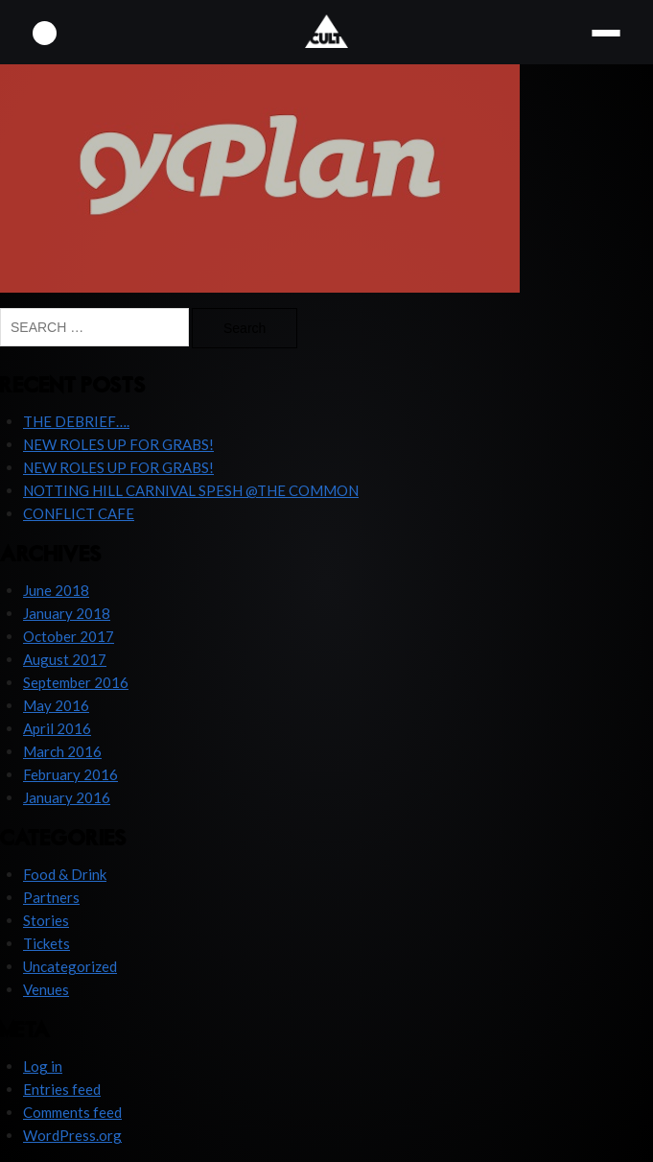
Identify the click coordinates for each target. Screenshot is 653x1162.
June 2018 (56, 590)
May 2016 (56, 705)
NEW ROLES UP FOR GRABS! (118, 444)
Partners (51, 897)
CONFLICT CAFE (78, 513)
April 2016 (57, 728)
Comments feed (72, 1112)
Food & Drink (64, 874)
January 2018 (66, 613)
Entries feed (62, 1089)
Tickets (46, 943)
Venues (46, 989)
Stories (46, 920)
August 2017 (64, 659)
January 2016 (66, 797)
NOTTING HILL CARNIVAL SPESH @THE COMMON (191, 490)
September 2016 (75, 682)
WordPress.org (72, 1135)
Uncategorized (70, 966)
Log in (42, 1066)
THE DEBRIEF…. (76, 421)
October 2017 (68, 636)
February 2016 (70, 774)
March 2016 (62, 751)
